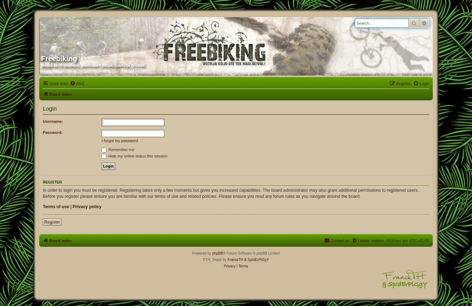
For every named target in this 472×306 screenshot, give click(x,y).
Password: (53, 132)
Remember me (118, 149)
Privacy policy (87, 206)
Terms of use (56, 206)
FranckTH (235, 260)
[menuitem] (77, 83)
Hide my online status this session (135, 156)
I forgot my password (120, 141)
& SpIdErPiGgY (256, 260)
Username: (53, 121)
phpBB (217, 253)
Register (52, 222)
